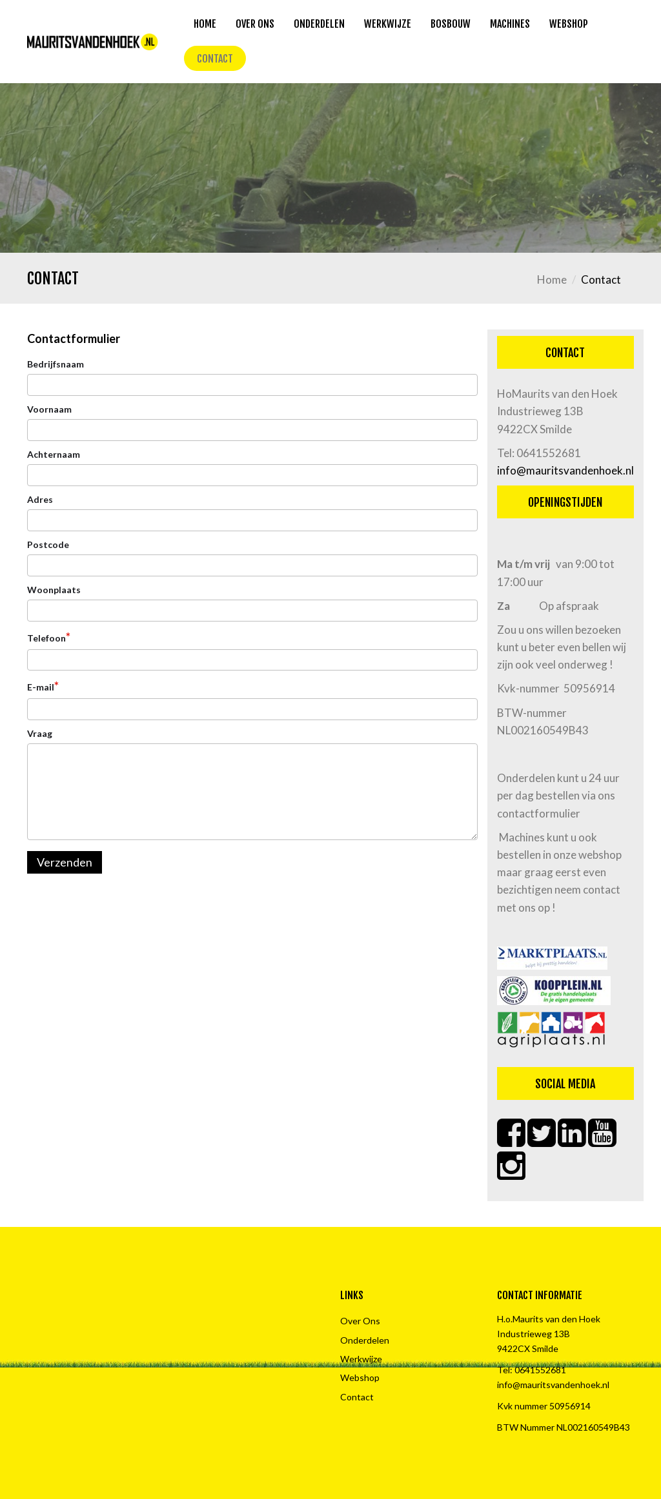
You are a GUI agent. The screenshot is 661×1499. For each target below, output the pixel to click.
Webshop (568, 23)
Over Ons (255, 23)
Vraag (39, 733)
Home (205, 23)
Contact (215, 58)
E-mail (43, 686)
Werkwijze (387, 23)
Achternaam (53, 454)
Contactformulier (73, 338)
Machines (510, 23)
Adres (40, 499)
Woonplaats (54, 589)
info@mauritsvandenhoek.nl (565, 470)
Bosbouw (451, 23)
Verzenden (64, 862)
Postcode (48, 544)
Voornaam (49, 409)
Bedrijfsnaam (55, 363)
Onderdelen (319, 23)
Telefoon (48, 637)
